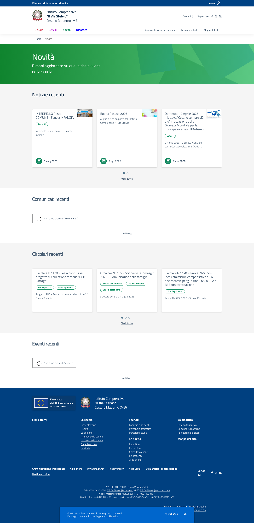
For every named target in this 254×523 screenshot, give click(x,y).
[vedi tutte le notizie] (127, 179)
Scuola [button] (39, 30)
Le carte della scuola (92, 440)
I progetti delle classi (189, 433)
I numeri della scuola (92, 436)
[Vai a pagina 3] (129, 318)
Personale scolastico (140, 429)
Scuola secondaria (111, 289)
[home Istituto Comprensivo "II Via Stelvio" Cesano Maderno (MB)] (55, 16)
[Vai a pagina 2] (127, 173)
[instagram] (216, 16)
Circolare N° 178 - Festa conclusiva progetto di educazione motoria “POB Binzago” (60, 276)
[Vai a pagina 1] (124, 173)
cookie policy (112, 516)
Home (38, 39)
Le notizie (134, 444)
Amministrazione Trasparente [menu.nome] (160, 30)
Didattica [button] (81, 30)
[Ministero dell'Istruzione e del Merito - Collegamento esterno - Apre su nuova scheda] (50, 3)
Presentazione (88, 425)
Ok (185, 514)
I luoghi (84, 429)
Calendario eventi (138, 452)
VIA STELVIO (112, 487)
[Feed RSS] (220, 16)
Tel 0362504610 (92, 490)
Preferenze (171, 514)
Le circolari (135, 448)
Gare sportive (44, 287)
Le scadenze (136, 456)
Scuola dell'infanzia (112, 283)
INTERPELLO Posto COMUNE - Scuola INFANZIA (55, 115)
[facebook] (212, 16)
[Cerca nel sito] (188, 16)
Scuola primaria (65, 287)
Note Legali (135, 469)
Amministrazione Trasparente (48, 469)
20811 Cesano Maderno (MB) (134, 487)
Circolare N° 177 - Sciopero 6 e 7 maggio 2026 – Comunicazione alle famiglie (127, 274)
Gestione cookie (41, 474)
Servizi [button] (53, 30)
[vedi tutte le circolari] (127, 323)
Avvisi (170, 135)
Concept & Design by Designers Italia (184, 506)
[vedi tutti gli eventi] (127, 378)
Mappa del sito (211, 30)
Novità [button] (67, 30)
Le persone (86, 433)
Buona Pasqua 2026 (113, 113)
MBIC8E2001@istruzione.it (120, 490)
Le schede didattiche (189, 429)
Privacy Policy (116, 469)
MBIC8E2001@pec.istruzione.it (155, 490)
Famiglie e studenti (139, 425)
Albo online (135, 460)
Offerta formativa (187, 425)
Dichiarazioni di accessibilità (161, 469)
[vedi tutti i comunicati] (127, 233)
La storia (85, 448)
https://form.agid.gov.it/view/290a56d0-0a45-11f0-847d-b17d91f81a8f (138, 497)
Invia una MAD (95, 469)
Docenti (42, 124)
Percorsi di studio (138, 433)
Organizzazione (89, 444)
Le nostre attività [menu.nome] (189, 30)
